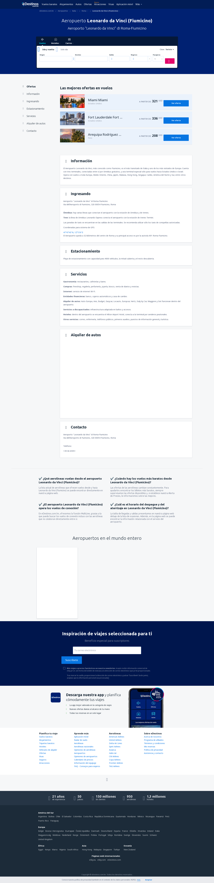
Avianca (112, 750)
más (138, 880)
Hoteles (42, 746)
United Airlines (115, 740)
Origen (42, 55)
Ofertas (88, 4)
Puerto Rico (43, 820)
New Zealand (129, 849)
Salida (111, 55)
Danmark (95, 831)
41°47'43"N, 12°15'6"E (73, 232)
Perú (167, 816)
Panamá (160, 816)
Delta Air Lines (115, 743)
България (69, 831)
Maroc (55, 849)
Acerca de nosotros (152, 736)
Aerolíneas (78, 743)
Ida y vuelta (48, 49)
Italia (157, 831)
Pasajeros (156, 55)
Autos (78, 4)
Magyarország (44, 835)
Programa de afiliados (154, 740)
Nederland (66, 835)
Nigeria (62, 849)
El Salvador (67, 816)
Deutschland (106, 831)
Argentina (42, 816)
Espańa (117, 831)
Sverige (127, 835)
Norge (75, 835)
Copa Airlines (115, 759)
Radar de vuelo (80, 740)
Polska (94, 835)
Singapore (107, 849)
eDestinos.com (114, 860)
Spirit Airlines (114, 746)
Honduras (131, 816)
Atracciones (100, 4)
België (41, 831)
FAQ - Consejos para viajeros (87, 766)
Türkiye (117, 849)
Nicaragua (149, 816)
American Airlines (116, 736)
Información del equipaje (85, 763)
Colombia (77, 816)
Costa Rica (88, 816)
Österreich (84, 835)
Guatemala (121, 816)
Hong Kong (87, 849)
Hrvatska (142, 831)
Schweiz (153, 835)
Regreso (134, 55)
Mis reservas (149, 746)
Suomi (145, 835)
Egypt (40, 849)
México (140, 816)
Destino (78, 55)
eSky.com (101, 860)
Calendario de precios (83, 759)
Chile (58, 816)
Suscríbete (71, 660)
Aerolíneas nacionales (83, 746)
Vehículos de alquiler (48, 750)
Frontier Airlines (116, 763)
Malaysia (97, 849)
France (125, 831)
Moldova (56, 835)
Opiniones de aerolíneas (84, 750)
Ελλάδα (133, 831)
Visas (111, 4)
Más (138, 4)
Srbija (110, 835)
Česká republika (83, 831)
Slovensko (136, 835)
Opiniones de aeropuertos (85, 756)
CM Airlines (114, 756)
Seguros (42, 759)
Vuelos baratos (49, 4)
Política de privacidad (153, 750)
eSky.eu (92, 860)
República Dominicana (104, 816)
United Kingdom (45, 839)
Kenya (47, 849)
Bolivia (51, 816)
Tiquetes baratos (46, 743)
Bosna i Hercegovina (54, 831)
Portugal (102, 835)
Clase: (162, 49)
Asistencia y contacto (153, 753)
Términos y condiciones (154, 743)
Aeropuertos (79, 753)
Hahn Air (113, 753)
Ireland (150, 831)
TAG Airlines (114, 766)
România (118, 835)
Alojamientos (66, 4)
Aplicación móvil (124, 4)
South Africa (72, 849)
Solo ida (64, 49)
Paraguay (54, 820)
